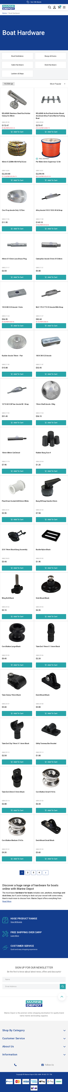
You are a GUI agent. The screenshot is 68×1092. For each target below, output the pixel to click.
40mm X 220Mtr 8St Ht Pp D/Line (14, 162)
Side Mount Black (42, 598)
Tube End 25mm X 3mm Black (13, 792)
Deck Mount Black (42, 695)
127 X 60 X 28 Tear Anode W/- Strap (15, 404)
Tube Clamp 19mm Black (11, 695)
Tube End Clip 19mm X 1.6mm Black (15, 743)
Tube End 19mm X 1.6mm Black (48, 646)
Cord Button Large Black (11, 646)
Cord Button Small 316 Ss (45, 792)
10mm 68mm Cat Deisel (11, 453)
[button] (62, 997)
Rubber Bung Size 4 (43, 453)
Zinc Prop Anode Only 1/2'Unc (13, 210)
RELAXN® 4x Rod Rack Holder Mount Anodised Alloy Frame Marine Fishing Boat (50, 115)
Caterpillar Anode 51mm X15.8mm (49, 259)
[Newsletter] (63, 986)
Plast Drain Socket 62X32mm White (15, 501)
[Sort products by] (57, 84)
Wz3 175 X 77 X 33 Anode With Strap (49, 307)
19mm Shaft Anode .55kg (45, 404)
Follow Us (47, 1065)
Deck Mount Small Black (45, 840)
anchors (48, 893)
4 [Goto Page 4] (39, 872)
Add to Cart (17, 132)
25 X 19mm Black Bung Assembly (14, 549)
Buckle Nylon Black (43, 549)
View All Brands (16, 922)
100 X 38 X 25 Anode (43, 356)
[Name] (34, 979)
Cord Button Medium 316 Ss (12, 840)
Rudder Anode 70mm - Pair (12, 356)
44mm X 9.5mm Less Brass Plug (14, 259)
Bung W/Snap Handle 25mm (46, 501)
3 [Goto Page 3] (33, 872)
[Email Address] (34, 986)
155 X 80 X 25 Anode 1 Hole (12, 307)
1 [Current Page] (22, 872)
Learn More (15, 936)
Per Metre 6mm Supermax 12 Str (48, 162)
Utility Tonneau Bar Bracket (46, 743)
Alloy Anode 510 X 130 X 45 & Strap (49, 210)
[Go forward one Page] (45, 872)
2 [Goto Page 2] (27, 872)
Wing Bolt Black (8, 598)
